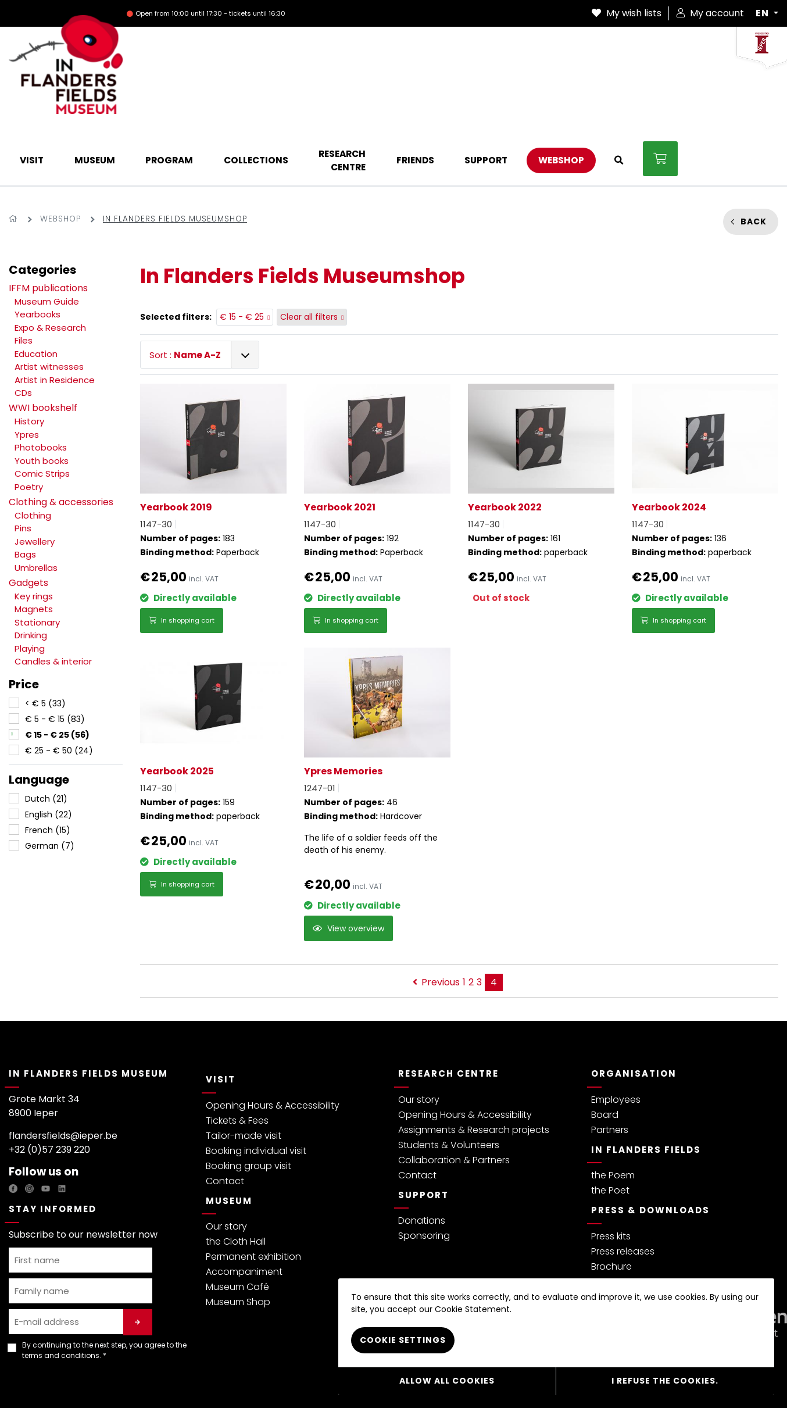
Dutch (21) (46, 740)
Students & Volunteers (448, 1085)
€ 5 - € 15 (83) (55, 660)
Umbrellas (36, 508)
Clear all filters (312, 258)
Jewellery (35, 482)
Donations (421, 1161)
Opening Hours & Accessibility (272, 1046)
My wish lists (626, 13)
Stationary (37, 563)
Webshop (60, 160)
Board (604, 1055)
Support (423, 1136)
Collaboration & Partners (454, 1100)
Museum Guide (47, 242)
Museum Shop (238, 1243)
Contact (225, 1121)
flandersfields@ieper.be (63, 1076)
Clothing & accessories (61, 442)
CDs (23, 334)
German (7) (49, 787)
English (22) (48, 756)
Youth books (42, 401)
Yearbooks (37, 255)
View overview (348, 869)
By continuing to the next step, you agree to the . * (104, 1291)
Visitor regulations (180, 1380)
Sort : (185, 296)
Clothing (33, 456)
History (29, 362)
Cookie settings (403, 1342)
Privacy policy (34, 1380)
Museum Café (237, 1228)
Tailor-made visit (243, 1076)
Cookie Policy (245, 1380)
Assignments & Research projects (473, 1070)
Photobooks (41, 389)
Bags (25, 495)
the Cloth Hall (236, 1182)
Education (36, 294)
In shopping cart (181, 561)
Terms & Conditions (103, 1380)
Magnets (34, 550)
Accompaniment (244, 1213)
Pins (23, 469)
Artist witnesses (49, 308)
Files (24, 282)
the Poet (610, 1131)
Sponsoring (424, 1177)
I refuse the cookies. (664, 1382)
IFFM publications (48, 228)
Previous (436, 923)
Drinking (31, 576)
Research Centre (448, 1015)
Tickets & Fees (237, 1061)
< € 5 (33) (45, 645)
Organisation (634, 1015)
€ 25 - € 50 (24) (59, 692)
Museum (229, 1141)
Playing (30, 589)
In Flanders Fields (646, 1090)
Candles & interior (53, 602)
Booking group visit (248, 1106)
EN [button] (763, 13)
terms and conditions (60, 1296)
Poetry (29, 427)
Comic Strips (42, 415)
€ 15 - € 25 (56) (57, 676)
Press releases (622, 1192)
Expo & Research (50, 268)
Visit (220, 1020)
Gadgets (28, 523)
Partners (609, 1070)
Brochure (611, 1207)
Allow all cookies (447, 1382)
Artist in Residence (55, 321)
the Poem (613, 1116)
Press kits (611, 1177)
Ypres (27, 375)
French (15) (47, 771)
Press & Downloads (650, 1151)
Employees (616, 1040)
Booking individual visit (256, 1091)
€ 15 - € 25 (245, 258)
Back (754, 162)
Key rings (34, 537)
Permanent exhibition (253, 1198)
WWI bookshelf (43, 349)
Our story (226, 1167)
